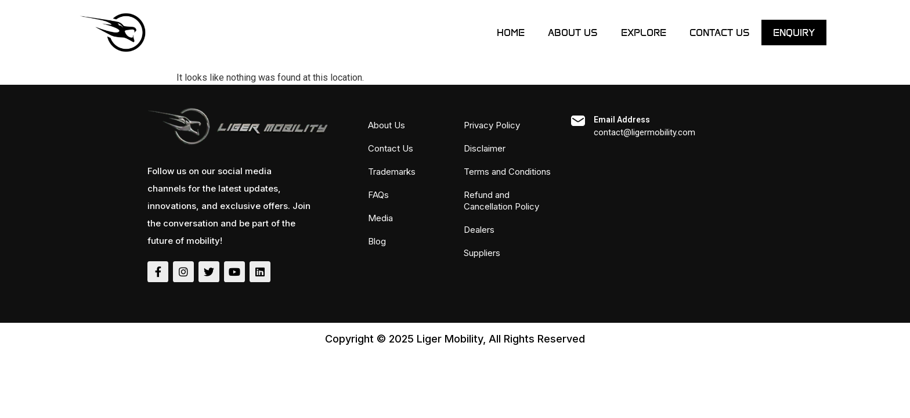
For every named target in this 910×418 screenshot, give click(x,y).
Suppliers (482, 252)
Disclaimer (484, 148)
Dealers (479, 229)
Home (511, 32)
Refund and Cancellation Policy (501, 200)
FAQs (378, 194)
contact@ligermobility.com (644, 132)
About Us (573, 32)
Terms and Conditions (507, 171)
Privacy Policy (492, 125)
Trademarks (392, 171)
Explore (643, 32)
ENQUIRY (794, 32)
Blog (377, 241)
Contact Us (719, 32)
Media (380, 218)
